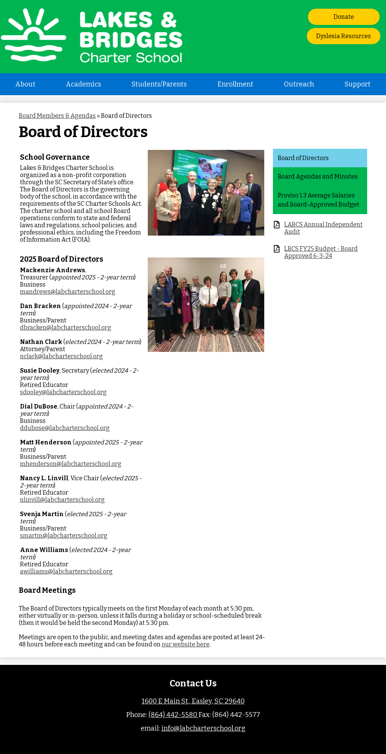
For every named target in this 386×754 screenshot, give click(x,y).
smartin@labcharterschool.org (63, 535)
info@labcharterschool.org (203, 728)
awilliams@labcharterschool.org (66, 571)
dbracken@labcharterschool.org (65, 327)
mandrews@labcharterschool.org (67, 291)
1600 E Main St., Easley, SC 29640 (193, 701)
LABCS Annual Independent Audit (323, 228)
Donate (344, 16)
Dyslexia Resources (343, 36)
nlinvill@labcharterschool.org (62, 499)
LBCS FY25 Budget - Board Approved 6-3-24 (321, 252)
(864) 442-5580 (174, 715)
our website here (186, 644)
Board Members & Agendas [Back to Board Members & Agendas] (57, 115)
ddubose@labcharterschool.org (65, 428)
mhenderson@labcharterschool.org (70, 463)
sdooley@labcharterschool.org (63, 392)
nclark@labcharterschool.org (61, 356)
